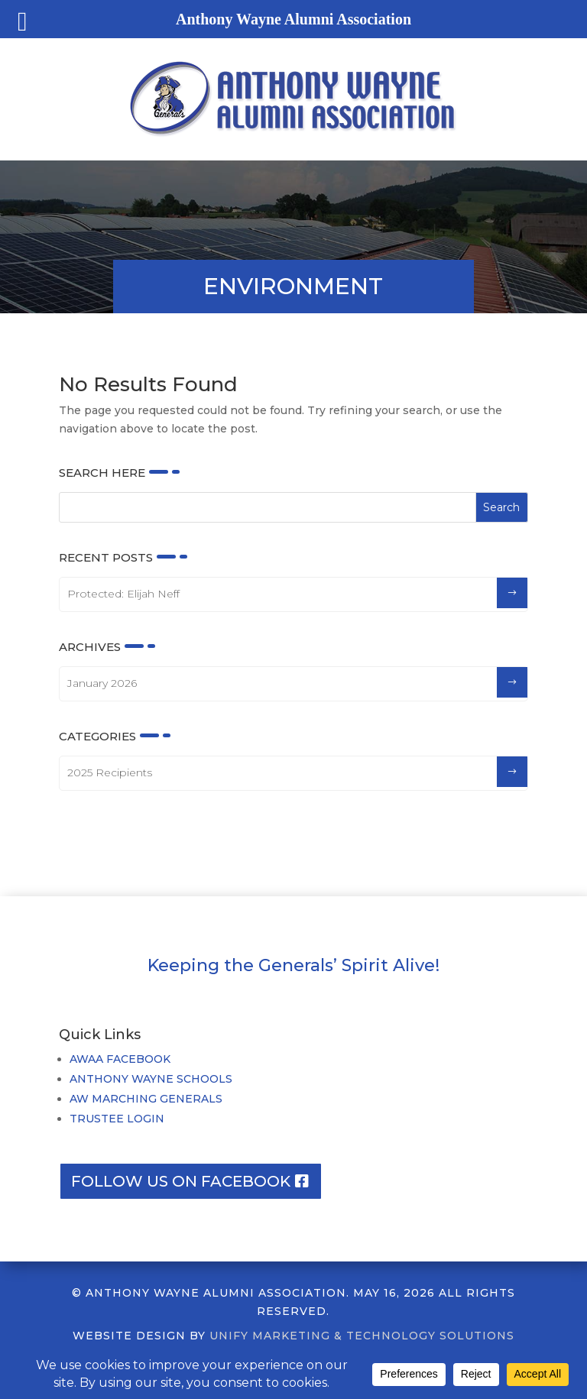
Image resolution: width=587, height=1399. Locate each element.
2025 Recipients (109, 772)
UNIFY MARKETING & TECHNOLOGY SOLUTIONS (361, 1335)
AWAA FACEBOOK (120, 1059)
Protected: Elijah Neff (123, 594)
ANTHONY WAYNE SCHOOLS (151, 1079)
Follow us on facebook (180, 1181)
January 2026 (102, 683)
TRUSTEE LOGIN (117, 1118)
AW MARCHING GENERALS (146, 1099)
